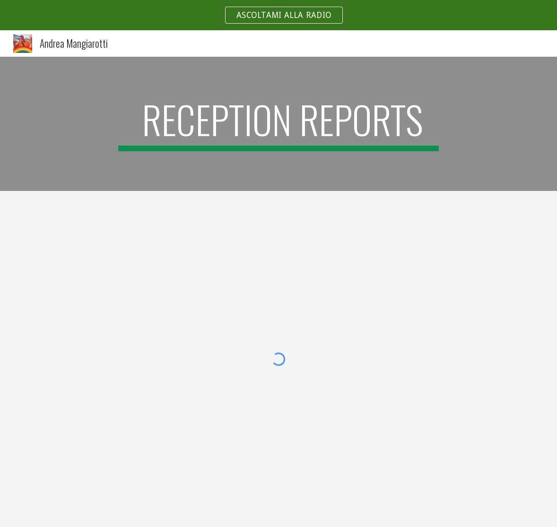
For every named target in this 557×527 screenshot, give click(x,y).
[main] (278, 124)
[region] (278, 15)
